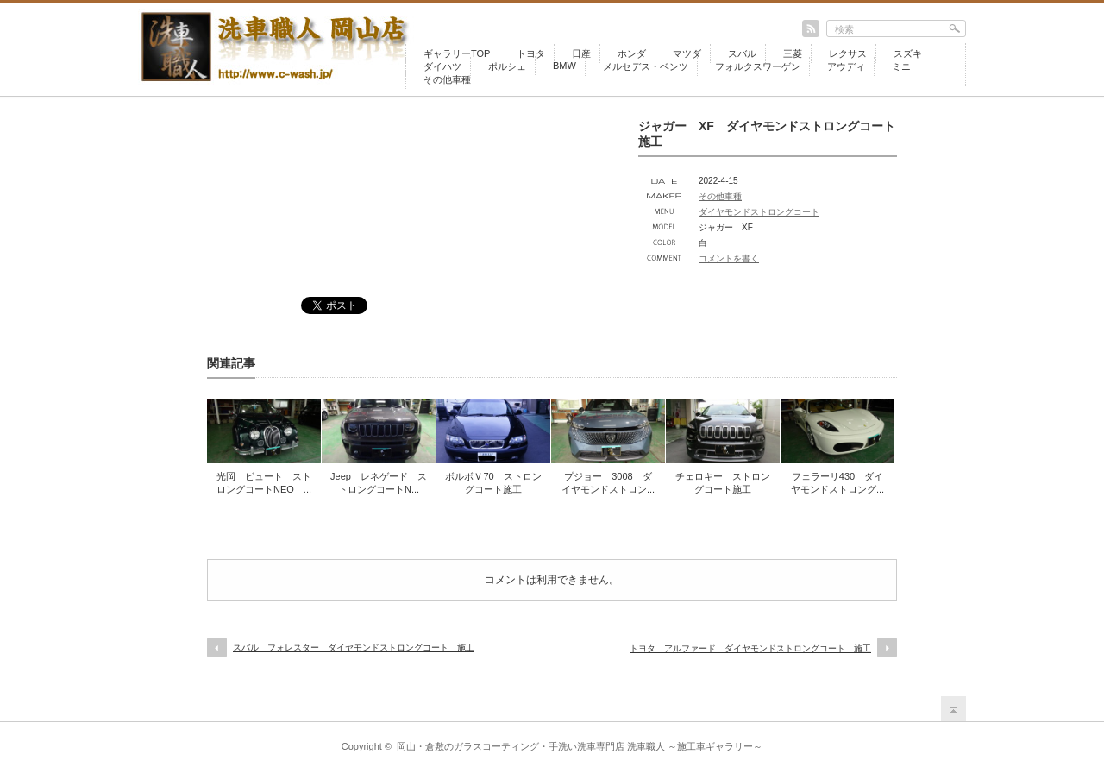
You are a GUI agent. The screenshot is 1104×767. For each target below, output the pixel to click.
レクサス (848, 53)
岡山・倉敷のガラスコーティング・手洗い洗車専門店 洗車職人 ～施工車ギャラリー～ (579, 746)
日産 (581, 53)
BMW (564, 65)
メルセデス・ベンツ (645, 66)
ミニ (901, 66)
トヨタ (531, 53)
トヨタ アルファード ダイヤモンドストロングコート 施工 (750, 648)
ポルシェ (507, 66)
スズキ (908, 53)
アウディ (846, 66)
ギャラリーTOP (456, 53)
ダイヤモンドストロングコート (759, 212)
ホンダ (632, 53)
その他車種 (447, 79)
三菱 (792, 53)
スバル (742, 53)
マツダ (687, 53)
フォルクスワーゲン (757, 66)
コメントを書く (729, 258)
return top (953, 708)
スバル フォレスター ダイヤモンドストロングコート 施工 (353, 647)
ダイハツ (442, 66)
